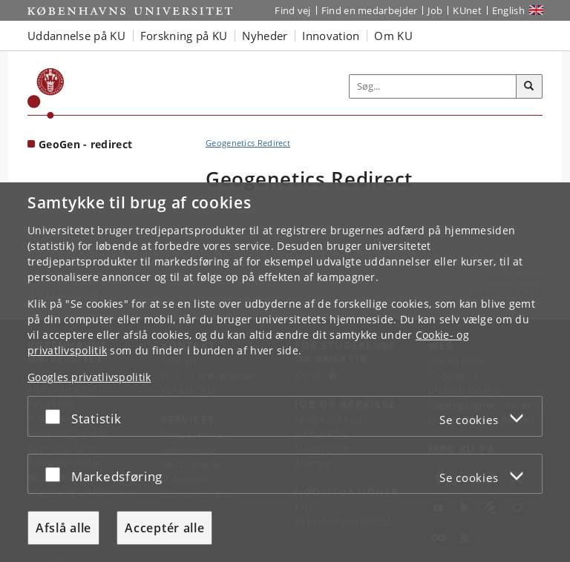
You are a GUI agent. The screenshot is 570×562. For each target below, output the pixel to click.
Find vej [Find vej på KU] (292, 10)
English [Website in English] (508, 10)
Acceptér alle (164, 528)
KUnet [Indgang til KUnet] (467, 10)
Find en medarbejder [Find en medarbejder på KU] (369, 10)
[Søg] (529, 86)
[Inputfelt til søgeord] (433, 86)
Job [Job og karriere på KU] (435, 10)
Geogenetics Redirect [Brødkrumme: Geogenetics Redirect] (248, 142)
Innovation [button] (330, 35)
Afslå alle (63, 528)
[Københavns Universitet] (46, 93)
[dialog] (285, 372)
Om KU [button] (393, 35)
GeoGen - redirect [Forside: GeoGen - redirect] (85, 144)
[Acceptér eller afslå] (56, 416)
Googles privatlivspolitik (89, 377)
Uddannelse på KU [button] (76, 35)
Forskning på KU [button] (184, 35)
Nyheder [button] (264, 35)
